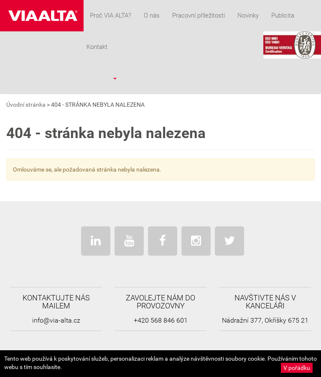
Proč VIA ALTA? (110, 15)
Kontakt (97, 47)
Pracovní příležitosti (198, 15)
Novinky (248, 15)
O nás (152, 15)
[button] (109, 78)
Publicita (282, 15)
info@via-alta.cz (56, 320)
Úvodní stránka (26, 104)
